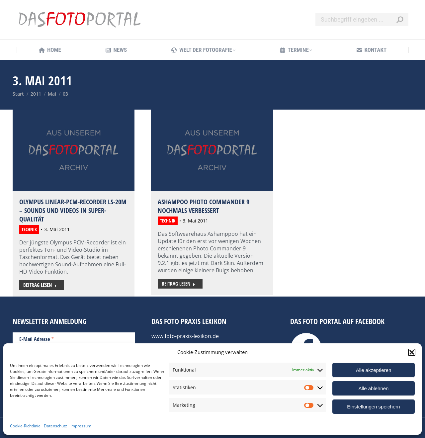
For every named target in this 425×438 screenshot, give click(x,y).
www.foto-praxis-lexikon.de (185, 336)
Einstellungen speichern (373, 406)
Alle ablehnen (374, 388)
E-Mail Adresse (36, 338)
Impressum (80, 426)
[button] (411, 352)
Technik (29, 229)
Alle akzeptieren (373, 370)
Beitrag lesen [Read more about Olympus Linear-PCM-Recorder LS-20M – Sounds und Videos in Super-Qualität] (40, 285)
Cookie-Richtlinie (25, 426)
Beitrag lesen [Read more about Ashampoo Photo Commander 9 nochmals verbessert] (178, 283)
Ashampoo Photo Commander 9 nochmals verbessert (203, 206)
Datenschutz (55, 426)
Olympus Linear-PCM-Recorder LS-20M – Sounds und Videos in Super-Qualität (73, 210)
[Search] (361, 19)
